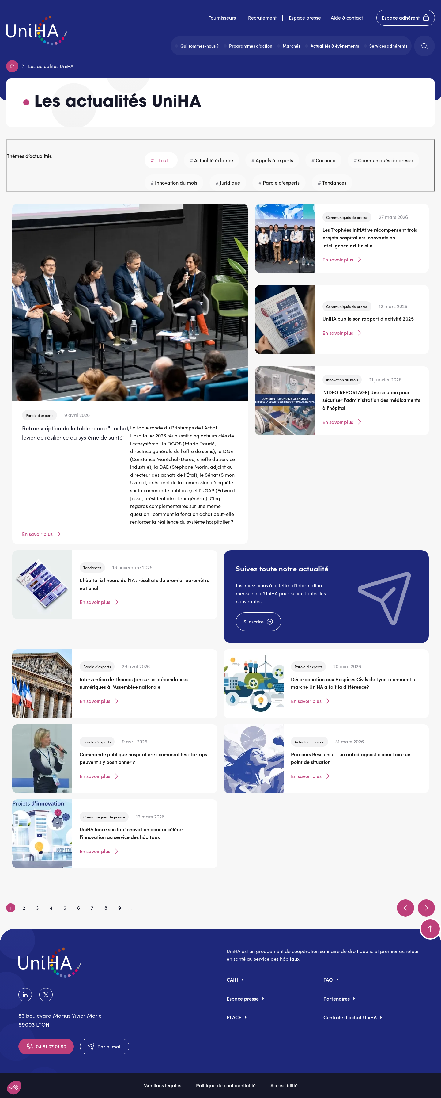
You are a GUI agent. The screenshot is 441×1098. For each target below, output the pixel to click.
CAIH (232, 979)
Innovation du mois (176, 182)
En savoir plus (42, 534)
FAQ (328, 979)
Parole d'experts (281, 182)
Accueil (12, 66)
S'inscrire (258, 621)
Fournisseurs (222, 17)
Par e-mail (105, 1046)
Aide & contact (347, 17)
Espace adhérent (406, 17)
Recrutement (262, 17)
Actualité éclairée (213, 160)
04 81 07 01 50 (46, 1046)
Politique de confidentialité (226, 1085)
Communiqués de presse (385, 160)
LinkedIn (25, 994)
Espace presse (305, 17)
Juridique (230, 182)
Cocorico (325, 160)
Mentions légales (162, 1085)
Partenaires (336, 998)
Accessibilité (284, 1085)
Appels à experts (274, 160)
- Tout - (163, 160)
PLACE (234, 1017)
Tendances (334, 182)
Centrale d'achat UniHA (350, 1017)
